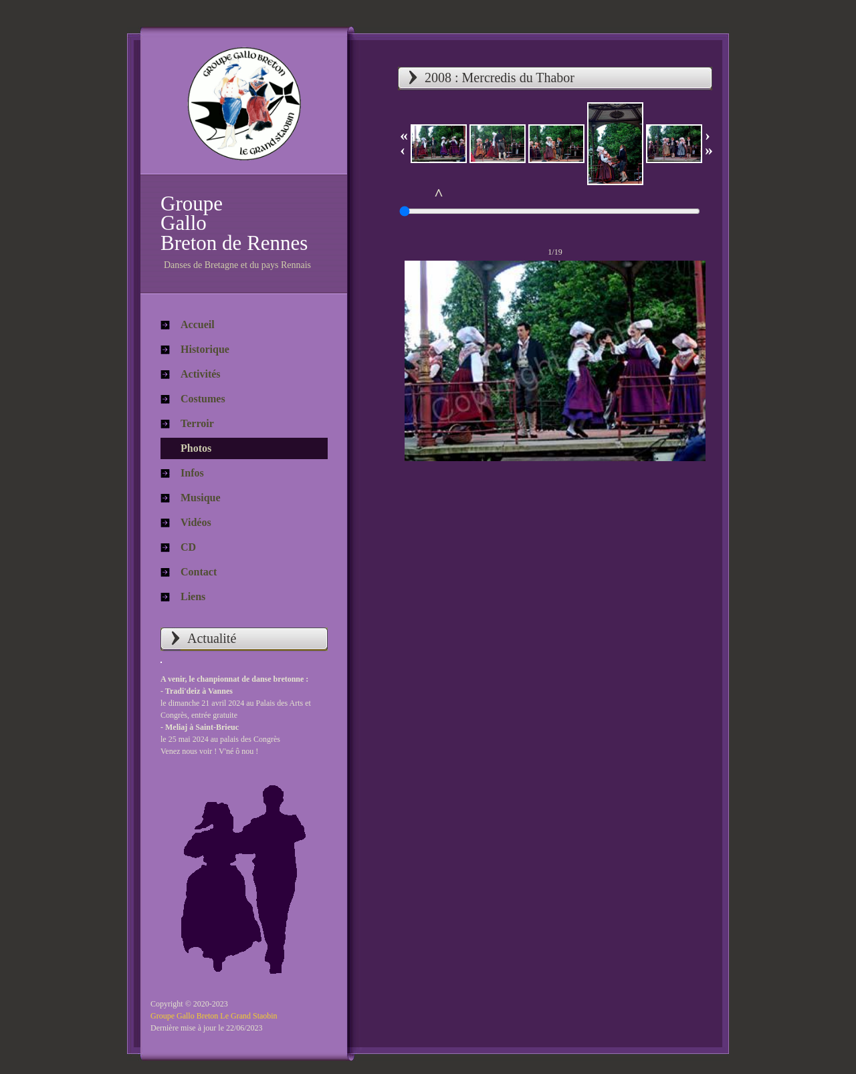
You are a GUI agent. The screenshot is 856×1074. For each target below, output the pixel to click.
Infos (192, 473)
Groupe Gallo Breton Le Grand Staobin (214, 1016)
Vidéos (196, 522)
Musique (201, 497)
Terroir (197, 423)
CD (188, 547)
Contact (199, 571)
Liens (193, 596)
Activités (201, 374)
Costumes (203, 398)
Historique (205, 349)
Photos (196, 448)
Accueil (198, 324)
